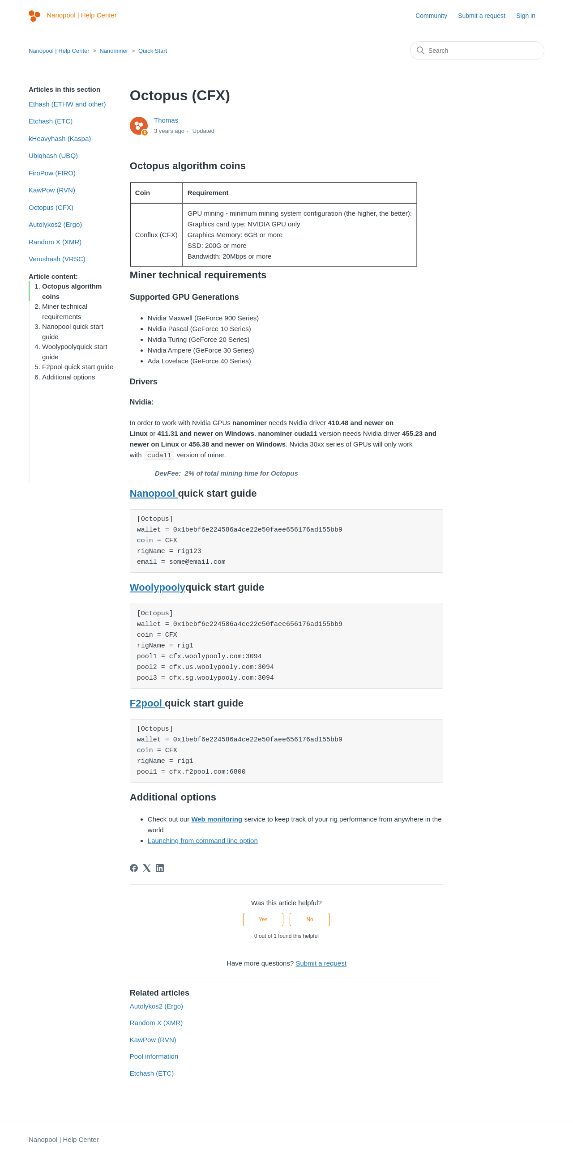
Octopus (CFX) (51, 207)
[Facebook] (134, 868)
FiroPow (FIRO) (52, 173)
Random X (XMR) (55, 242)
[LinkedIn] (160, 868)
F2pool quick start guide (77, 366)
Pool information (154, 1056)
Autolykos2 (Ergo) (55, 224)
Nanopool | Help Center (59, 50)
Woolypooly (157, 586)
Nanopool (154, 492)
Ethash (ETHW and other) (67, 104)
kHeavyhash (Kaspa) (60, 138)
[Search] (477, 51)
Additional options (68, 377)
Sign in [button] (525, 15)
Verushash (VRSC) (57, 259)
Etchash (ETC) (51, 121)
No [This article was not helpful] (309, 919)
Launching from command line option (203, 840)
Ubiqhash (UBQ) (53, 155)
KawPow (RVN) (52, 190)
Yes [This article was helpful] (263, 919)
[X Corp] (147, 868)
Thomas (166, 120)
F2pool (147, 702)
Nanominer (113, 50)
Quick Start (152, 50)
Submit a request (481, 15)
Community (431, 15)
